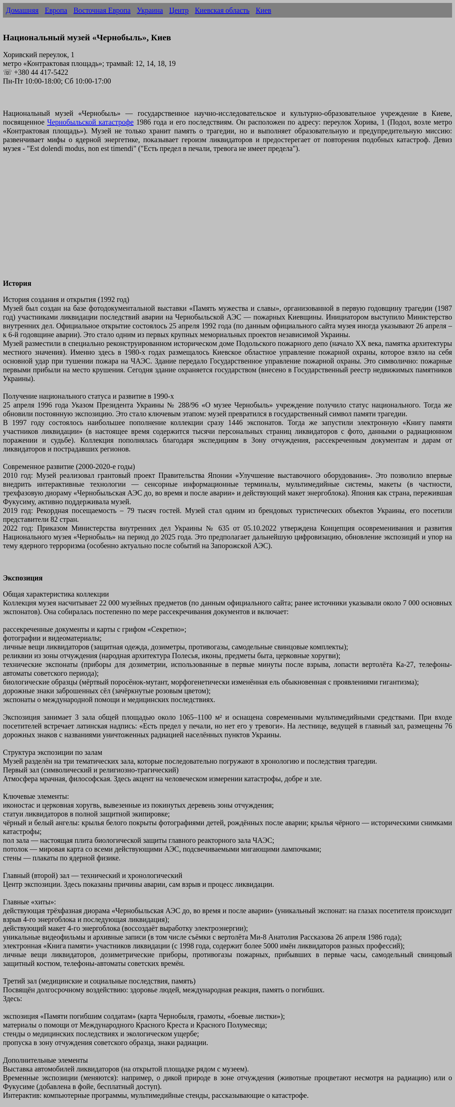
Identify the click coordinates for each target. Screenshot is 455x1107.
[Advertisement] (223, 220)
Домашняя (22, 10)
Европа (56, 10)
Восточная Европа (102, 10)
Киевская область (222, 10)
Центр (178, 10)
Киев (263, 10)
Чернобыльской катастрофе (90, 122)
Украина (150, 10)
